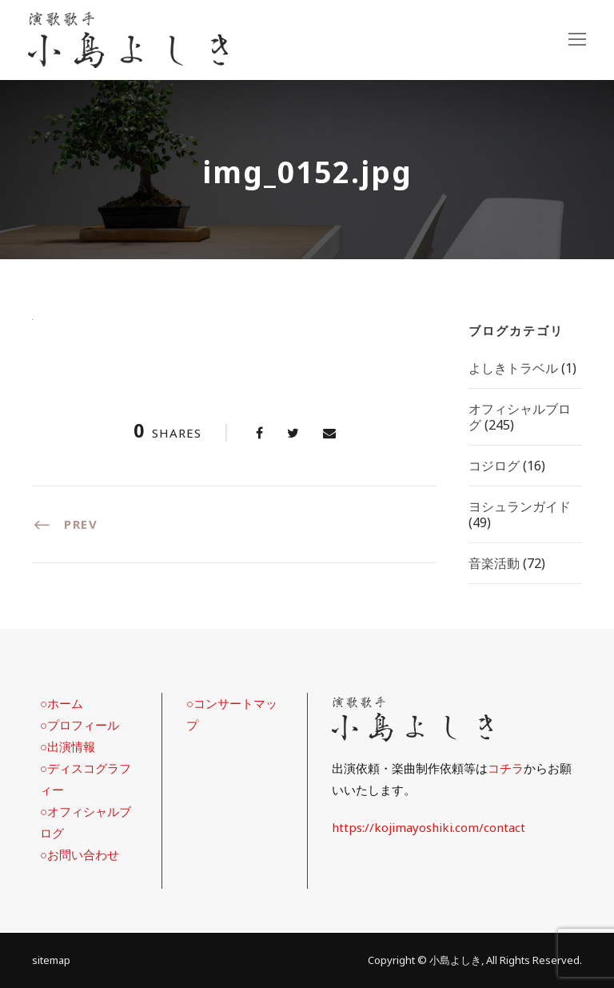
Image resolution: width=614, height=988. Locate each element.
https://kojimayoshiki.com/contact (428, 827)
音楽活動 (494, 563)
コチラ (506, 768)
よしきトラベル (513, 368)
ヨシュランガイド (519, 506)
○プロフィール (79, 725)
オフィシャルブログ (519, 417)
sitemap (51, 960)
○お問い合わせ (79, 854)
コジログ (494, 465)
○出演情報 (67, 746)
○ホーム (61, 703)
